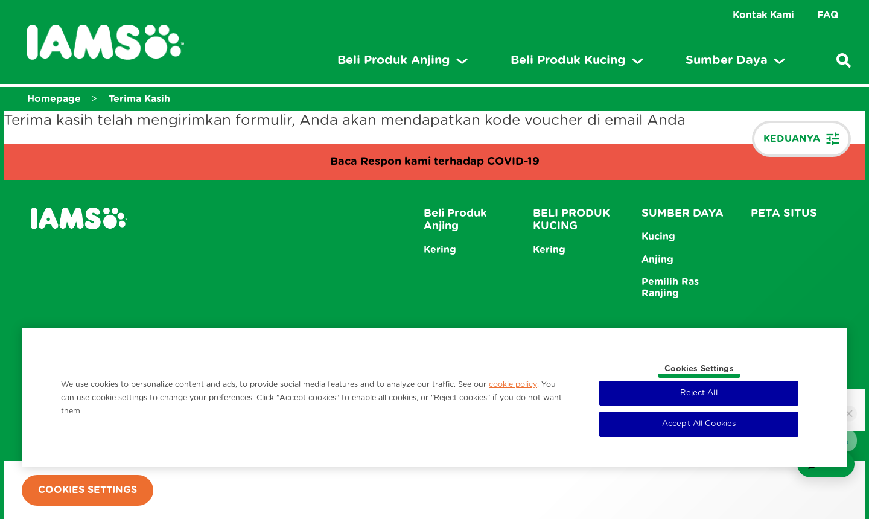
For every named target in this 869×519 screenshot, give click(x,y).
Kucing (658, 236)
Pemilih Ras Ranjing (670, 287)
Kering (440, 250)
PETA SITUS (784, 213)
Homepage (54, 99)
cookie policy (513, 384)
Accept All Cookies (699, 424)
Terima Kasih (139, 99)
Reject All (698, 393)
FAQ (828, 15)
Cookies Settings (87, 490)
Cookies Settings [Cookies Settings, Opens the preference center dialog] (699, 369)
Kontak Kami (763, 15)
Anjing (657, 259)
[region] (434, 397)
